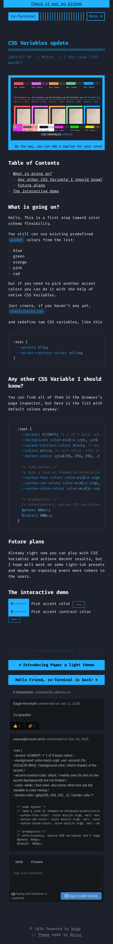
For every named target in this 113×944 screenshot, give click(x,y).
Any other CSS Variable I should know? (60, 179)
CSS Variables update (38, 43)
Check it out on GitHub (56, 3)
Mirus (76, 934)
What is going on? (32, 173)
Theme (44, 934)
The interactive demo (36, 191)
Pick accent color (57, 603)
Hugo (76, 928)
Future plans (31, 185)
